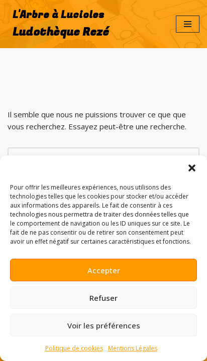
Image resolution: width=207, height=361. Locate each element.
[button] (192, 168)
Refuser (103, 298)
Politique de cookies (74, 348)
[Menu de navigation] (187, 24)
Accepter (103, 270)
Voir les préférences (103, 325)
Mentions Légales (132, 348)
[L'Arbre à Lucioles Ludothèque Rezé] (58, 24)
